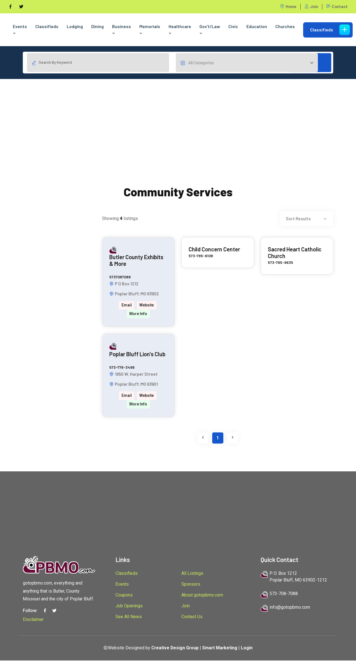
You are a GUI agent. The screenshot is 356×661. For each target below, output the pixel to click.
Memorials (149, 29)
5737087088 (120, 277)
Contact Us (191, 617)
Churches (285, 26)
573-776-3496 (122, 367)
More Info (138, 314)
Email (126, 305)
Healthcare (180, 29)
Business (121, 29)
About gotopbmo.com (202, 595)
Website (147, 305)
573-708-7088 (284, 594)
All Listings (192, 573)
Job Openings (129, 606)
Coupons (124, 595)
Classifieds (46, 26)
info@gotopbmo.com (290, 607)
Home (287, 6)
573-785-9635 (280, 263)
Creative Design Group (175, 648)
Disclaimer (33, 620)
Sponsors (190, 584)
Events (20, 29)
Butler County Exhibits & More (136, 261)
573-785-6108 (201, 256)
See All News (128, 617)
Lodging (75, 26)
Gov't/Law (209, 29)
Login (247, 648)
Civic (233, 26)
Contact (337, 6)
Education (256, 26)
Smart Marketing (220, 648)
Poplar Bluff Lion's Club (137, 354)
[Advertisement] (178, 118)
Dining (97, 26)
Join (311, 6)
